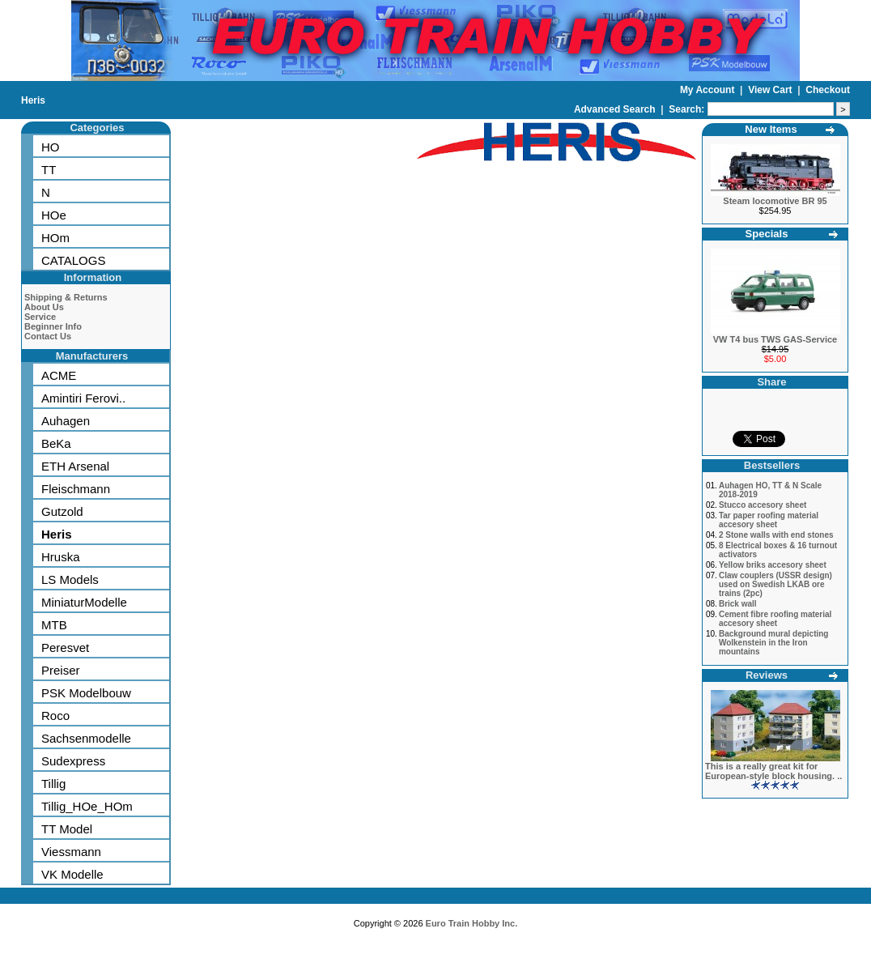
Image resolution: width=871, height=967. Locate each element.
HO (50, 147)
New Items (771, 129)
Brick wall (738, 603)
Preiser (60, 670)
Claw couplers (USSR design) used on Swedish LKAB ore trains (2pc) (775, 584)
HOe (53, 215)
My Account (708, 90)
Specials (767, 234)
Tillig (53, 783)
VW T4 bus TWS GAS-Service (775, 339)
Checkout (827, 90)
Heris (33, 100)
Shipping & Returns (66, 297)
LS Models (70, 579)
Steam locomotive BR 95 (774, 201)
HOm (55, 238)
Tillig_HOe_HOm (87, 806)
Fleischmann (75, 489)
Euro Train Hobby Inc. (472, 923)
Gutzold (62, 511)
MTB (54, 625)
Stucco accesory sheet (762, 505)
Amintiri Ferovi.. (83, 398)
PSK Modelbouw (86, 693)
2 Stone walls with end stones (776, 534)
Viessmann (71, 851)
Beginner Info (53, 326)
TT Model (66, 829)
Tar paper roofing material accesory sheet (768, 520)
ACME (58, 375)
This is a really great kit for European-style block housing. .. (773, 771)
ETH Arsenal (75, 466)
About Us (44, 307)
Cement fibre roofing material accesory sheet (775, 619)
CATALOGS (73, 260)
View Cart (771, 90)
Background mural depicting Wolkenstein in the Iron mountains (774, 642)
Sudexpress (73, 761)
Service (40, 317)
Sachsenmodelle (86, 738)
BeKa (56, 443)
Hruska (60, 557)
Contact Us (47, 336)
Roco (55, 715)
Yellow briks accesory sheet (772, 564)
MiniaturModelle (84, 602)
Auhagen (65, 421)
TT (48, 170)
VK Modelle (72, 874)
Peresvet (65, 647)
